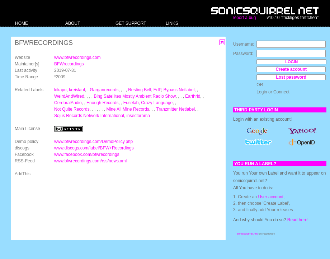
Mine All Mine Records (127, 109)
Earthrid (192, 96)
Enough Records (102, 102)
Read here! (297, 219)
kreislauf (77, 89)
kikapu (60, 89)
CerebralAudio (68, 102)
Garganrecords (104, 89)
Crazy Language (157, 102)
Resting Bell (139, 89)
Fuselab (131, 102)
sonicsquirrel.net (247, 233)
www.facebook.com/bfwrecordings (86, 154)
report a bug (244, 17)
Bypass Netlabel (179, 89)
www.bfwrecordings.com (77, 57)
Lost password (291, 77)
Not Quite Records (72, 109)
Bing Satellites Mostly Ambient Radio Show (135, 96)
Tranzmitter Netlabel (175, 109)
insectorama (138, 115)
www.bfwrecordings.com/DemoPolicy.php (93, 141)
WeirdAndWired (69, 96)
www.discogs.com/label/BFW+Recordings (94, 148)
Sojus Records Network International (89, 115)
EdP (157, 89)
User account (270, 196)
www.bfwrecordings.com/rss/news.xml (90, 160)
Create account (291, 69)
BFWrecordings (69, 63)
